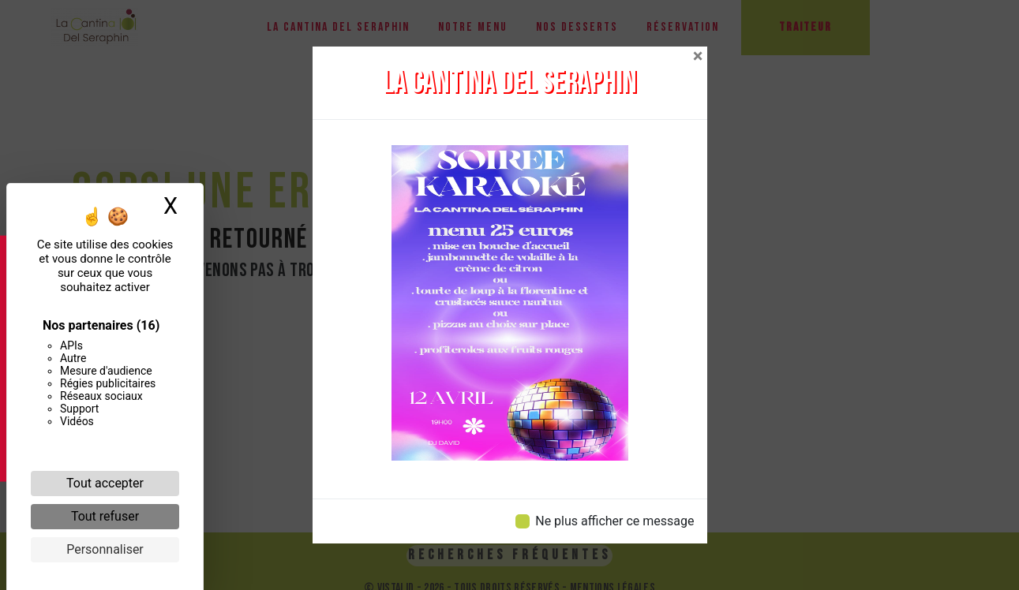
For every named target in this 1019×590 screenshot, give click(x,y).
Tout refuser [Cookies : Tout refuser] (105, 516)
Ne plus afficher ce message (614, 520)
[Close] (698, 56)
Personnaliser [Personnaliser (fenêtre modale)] (105, 549)
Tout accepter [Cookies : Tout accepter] (105, 483)
